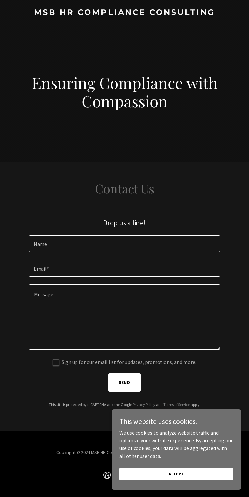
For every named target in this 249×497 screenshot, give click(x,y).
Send (125, 382)
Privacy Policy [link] (144, 404)
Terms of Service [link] (176, 404)
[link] (124, 13)
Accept (176, 482)
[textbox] (124, 243)
